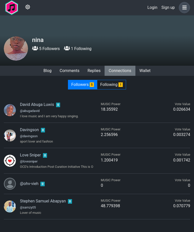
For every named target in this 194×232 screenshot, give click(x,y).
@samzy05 (28, 207)
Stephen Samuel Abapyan (43, 201)
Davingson (29, 129)
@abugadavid (29, 111)
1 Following (77, 48)
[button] (183, 7)
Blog (47, 70)
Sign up (168, 7)
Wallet (145, 70)
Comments (69, 70)
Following (111, 84)
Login (152, 7)
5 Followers (46, 48)
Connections (120, 70)
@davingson (29, 136)
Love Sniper (30, 155)
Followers (82, 84)
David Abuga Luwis (37, 104)
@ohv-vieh (29, 183)
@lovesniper (29, 161)
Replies (94, 70)
